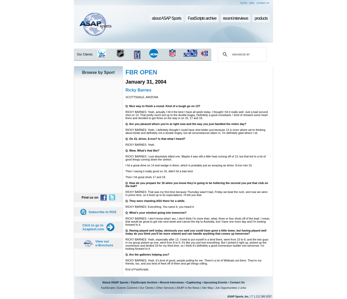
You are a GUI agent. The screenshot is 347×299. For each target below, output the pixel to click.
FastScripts (108, 287)
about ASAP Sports (166, 18)
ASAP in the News (188, 287)
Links (242, 287)
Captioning (193, 282)
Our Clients (147, 287)
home (243, 2)
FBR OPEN (141, 72)
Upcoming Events (215, 282)
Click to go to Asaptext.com (93, 227)
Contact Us (237, 282)
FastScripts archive (202, 18)
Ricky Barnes (138, 90)
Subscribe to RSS (102, 212)
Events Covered (127, 287)
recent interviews (235, 18)
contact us (263, 2)
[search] (241, 54)
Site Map (207, 287)
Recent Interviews (172, 282)
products (261, 18)
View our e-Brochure (104, 243)
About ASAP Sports (115, 282)
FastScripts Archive (144, 282)
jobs (252, 2)
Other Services (165, 287)
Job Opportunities (226, 287)
